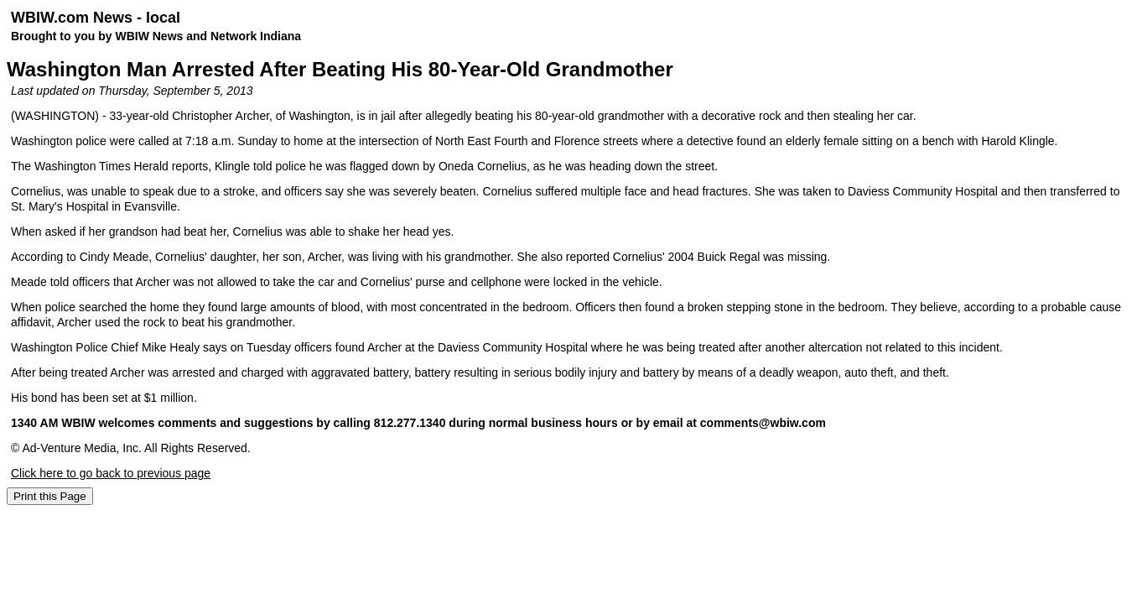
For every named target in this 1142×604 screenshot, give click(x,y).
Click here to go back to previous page (110, 473)
